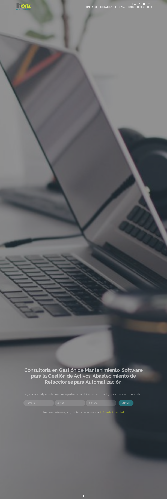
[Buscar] (149, 4)
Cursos (131, 7)
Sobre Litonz (91, 7)
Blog (149, 7)
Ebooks (140, 7)
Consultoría (106, 7)
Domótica (120, 7)
